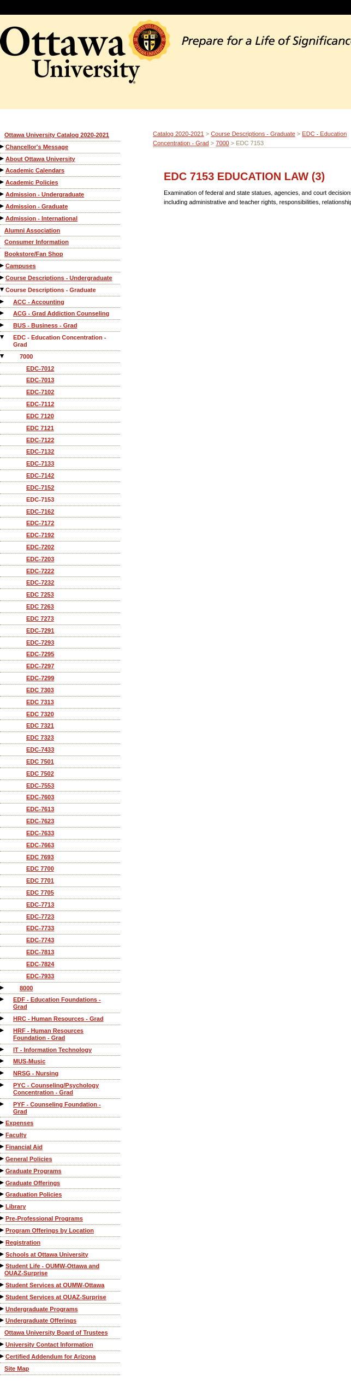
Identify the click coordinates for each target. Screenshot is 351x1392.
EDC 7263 (40, 606)
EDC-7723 (40, 916)
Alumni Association (32, 230)
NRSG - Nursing (35, 1073)
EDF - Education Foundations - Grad (57, 1003)
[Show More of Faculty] (2, 1134)
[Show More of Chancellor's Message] (2, 146)
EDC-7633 (40, 833)
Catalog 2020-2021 (178, 133)
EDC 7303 (40, 690)
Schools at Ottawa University (46, 1254)
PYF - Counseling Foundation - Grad (57, 1108)
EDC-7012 (40, 368)
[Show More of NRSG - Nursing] (2, 1072)
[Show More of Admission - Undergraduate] (2, 194)
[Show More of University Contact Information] (2, 1344)
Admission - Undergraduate (44, 194)
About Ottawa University (40, 159)
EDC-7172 (40, 523)
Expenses (19, 1123)
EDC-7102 (40, 392)
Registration (22, 1242)
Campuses (20, 266)
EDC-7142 (40, 475)
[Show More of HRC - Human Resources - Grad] (2, 1018)
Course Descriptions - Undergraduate (58, 278)
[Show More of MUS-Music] (2, 1060)
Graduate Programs (33, 1171)
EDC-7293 (40, 642)
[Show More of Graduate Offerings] (2, 1182)
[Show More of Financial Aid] (2, 1146)
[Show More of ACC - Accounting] (2, 301)
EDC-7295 (40, 654)
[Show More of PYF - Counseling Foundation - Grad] (2, 1104)
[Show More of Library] (2, 1206)
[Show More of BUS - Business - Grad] (2, 325)
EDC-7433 (40, 749)
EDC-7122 (40, 440)
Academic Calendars (34, 170)
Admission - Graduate (36, 206)
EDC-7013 (40, 380)
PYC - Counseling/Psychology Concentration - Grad (56, 1089)
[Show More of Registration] (2, 1242)
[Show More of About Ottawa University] (2, 158)
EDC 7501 (40, 761)
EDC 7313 (40, 702)
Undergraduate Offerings (40, 1320)
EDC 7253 (40, 594)
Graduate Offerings (32, 1183)
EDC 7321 (40, 725)
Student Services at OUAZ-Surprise (55, 1297)
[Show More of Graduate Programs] (2, 1170)
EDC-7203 (40, 559)
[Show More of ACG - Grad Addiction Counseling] (2, 313)
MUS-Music (29, 1061)
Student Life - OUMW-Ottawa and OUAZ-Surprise (51, 1269)
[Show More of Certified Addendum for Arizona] (2, 1356)
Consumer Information (36, 242)
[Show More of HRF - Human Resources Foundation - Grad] (2, 1030)
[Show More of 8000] (2, 987)
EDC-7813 (40, 952)
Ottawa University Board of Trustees (56, 1332)
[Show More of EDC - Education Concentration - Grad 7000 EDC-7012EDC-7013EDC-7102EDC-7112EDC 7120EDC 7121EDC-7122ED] (2, 337)
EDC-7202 (40, 547)
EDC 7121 (40, 428)
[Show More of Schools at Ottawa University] (2, 1254)
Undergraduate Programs (41, 1309)
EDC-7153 (40, 499)
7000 (26, 356)
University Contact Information (49, 1344)
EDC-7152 (40, 487)
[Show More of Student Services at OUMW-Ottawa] (2, 1284)
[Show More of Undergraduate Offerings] (2, 1320)
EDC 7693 (40, 857)
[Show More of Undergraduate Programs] (2, 1308)
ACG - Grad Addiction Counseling (61, 313)
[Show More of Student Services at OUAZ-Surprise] (2, 1296)
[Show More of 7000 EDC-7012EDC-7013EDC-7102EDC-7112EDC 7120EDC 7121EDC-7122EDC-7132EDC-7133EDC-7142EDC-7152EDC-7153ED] (2, 356)
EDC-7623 (40, 821)
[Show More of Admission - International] (2, 218)
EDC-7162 (40, 511)
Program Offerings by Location (49, 1230)
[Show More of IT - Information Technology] (2, 1049)
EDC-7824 (40, 964)
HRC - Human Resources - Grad (58, 1018)
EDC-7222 (40, 571)
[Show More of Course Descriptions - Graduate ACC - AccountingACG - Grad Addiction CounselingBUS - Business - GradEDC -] (2, 289)
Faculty (16, 1135)
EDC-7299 (40, 678)
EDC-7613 (40, 809)
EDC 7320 (40, 714)
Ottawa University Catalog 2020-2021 (56, 135)
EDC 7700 (40, 868)
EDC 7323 (40, 737)
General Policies (28, 1159)
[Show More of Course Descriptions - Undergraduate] (2, 277)
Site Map (16, 1368)
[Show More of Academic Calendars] (2, 170)
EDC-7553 (40, 785)
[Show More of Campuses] (2, 265)
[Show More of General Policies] (2, 1158)
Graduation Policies (33, 1194)
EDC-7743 (40, 940)
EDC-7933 (40, 976)
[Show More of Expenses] (2, 1122)
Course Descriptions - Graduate (50, 290)
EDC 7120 (40, 416)
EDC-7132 (40, 451)
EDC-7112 (40, 404)
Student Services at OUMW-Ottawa (54, 1285)
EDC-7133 (40, 463)
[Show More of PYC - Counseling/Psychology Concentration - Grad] (2, 1084)
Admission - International (41, 218)
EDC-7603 (40, 797)
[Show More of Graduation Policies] (2, 1194)
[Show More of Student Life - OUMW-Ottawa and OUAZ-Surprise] (2, 1265)
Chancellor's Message (36, 147)
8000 (26, 988)
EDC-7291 (40, 630)
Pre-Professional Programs (44, 1218)
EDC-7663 (40, 845)
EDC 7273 (40, 618)
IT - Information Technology (52, 1049)
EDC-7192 (40, 535)
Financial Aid (24, 1147)
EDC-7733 (40, 928)
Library (15, 1206)
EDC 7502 (40, 773)
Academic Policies (31, 182)
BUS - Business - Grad (45, 325)
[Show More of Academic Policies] (2, 182)
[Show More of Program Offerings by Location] (2, 1230)
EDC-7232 (40, 582)
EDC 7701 (40, 880)
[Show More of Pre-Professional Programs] (2, 1218)
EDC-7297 (40, 666)
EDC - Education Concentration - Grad (59, 341)
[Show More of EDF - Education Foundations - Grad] (2, 999)
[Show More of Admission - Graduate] (2, 206)
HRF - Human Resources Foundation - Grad (48, 1034)
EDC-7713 (40, 904)
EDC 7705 (40, 892)
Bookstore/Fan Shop (33, 254)
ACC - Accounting (38, 302)
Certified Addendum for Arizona (50, 1356)
